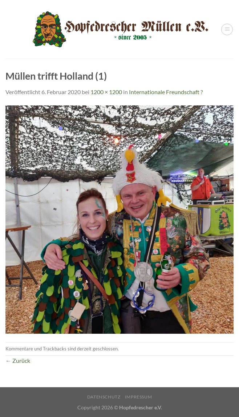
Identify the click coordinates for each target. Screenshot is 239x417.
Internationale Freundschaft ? (166, 91)
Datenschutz (104, 397)
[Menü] (227, 29)
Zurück (17, 360)
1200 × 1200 (106, 91)
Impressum (138, 397)
